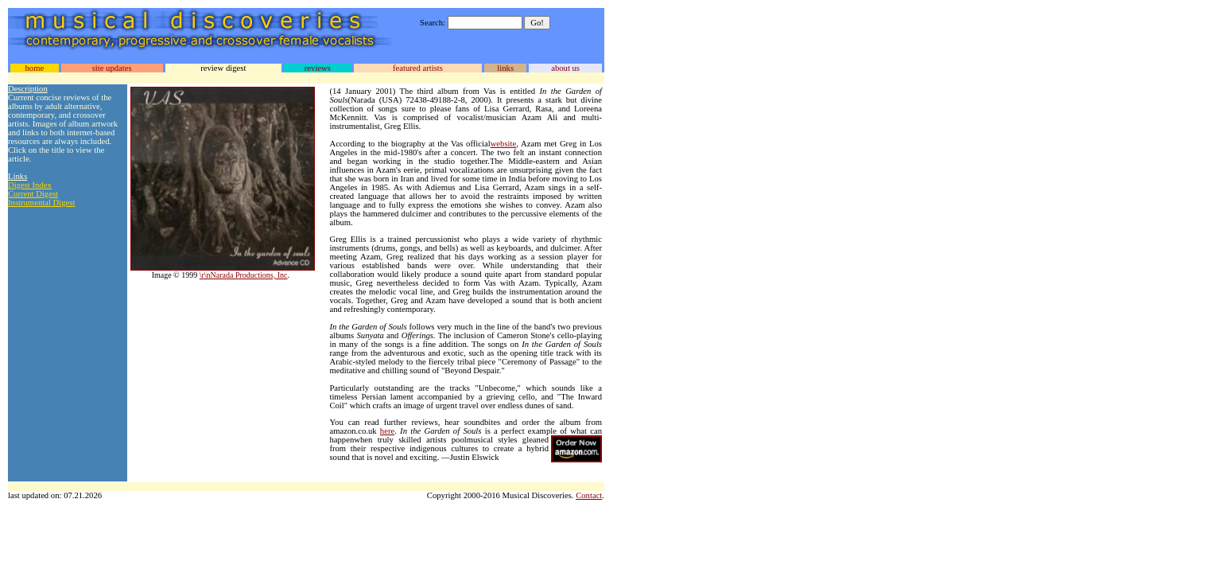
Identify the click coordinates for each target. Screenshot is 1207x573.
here (387, 431)
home (34, 68)
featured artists (418, 68)
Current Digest (33, 193)
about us (565, 68)
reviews (318, 68)
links (505, 68)
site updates (112, 68)
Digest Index (30, 185)
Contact (589, 495)
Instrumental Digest (41, 202)
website (504, 143)
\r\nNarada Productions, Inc (244, 275)
